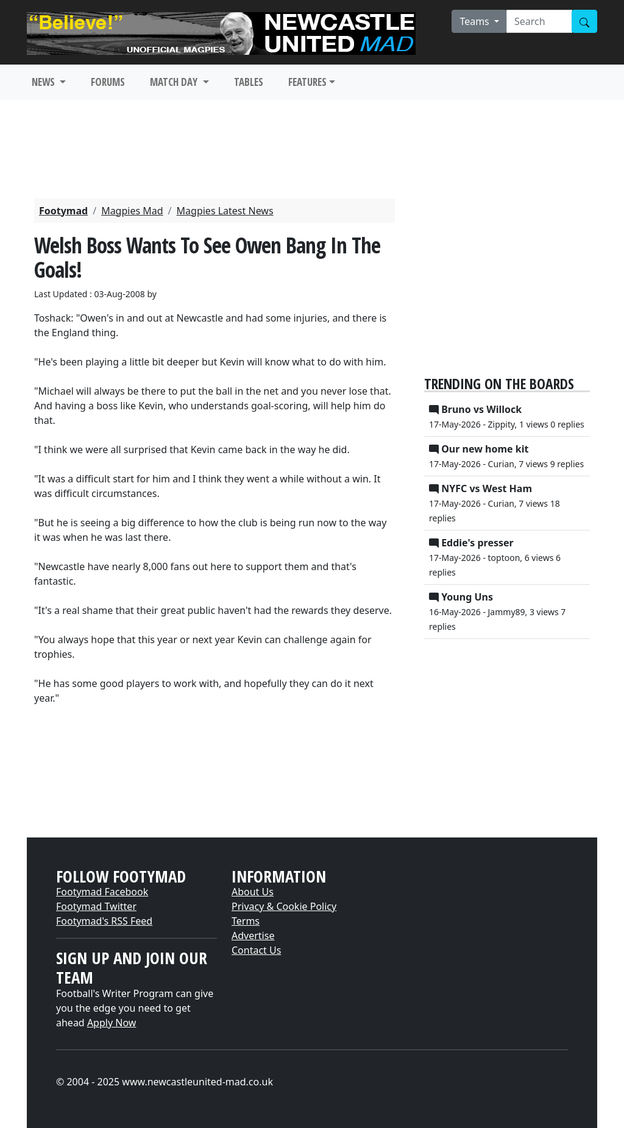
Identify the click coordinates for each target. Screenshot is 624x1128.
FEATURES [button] (307, 82)
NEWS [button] (44, 82)
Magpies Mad (132, 210)
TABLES (248, 82)
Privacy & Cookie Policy (284, 906)
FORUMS (108, 82)
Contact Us (256, 950)
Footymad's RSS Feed (104, 921)
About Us (253, 891)
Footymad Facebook (102, 891)
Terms (246, 921)
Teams (475, 21)
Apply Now (111, 1022)
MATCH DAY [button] (175, 82)
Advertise (253, 935)
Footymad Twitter (96, 906)
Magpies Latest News (225, 210)
